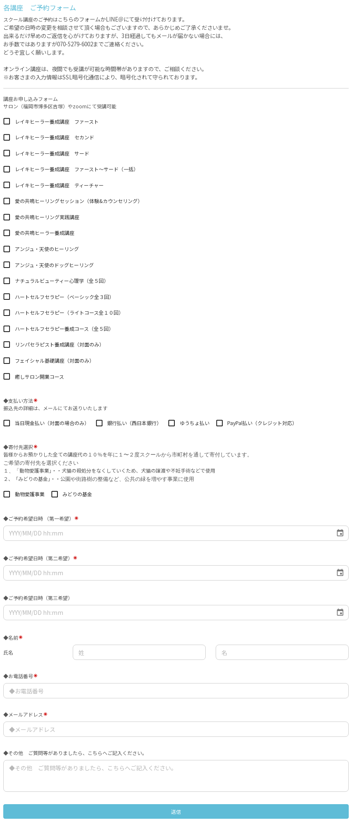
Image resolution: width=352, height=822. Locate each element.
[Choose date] (340, 533)
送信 (176, 811)
